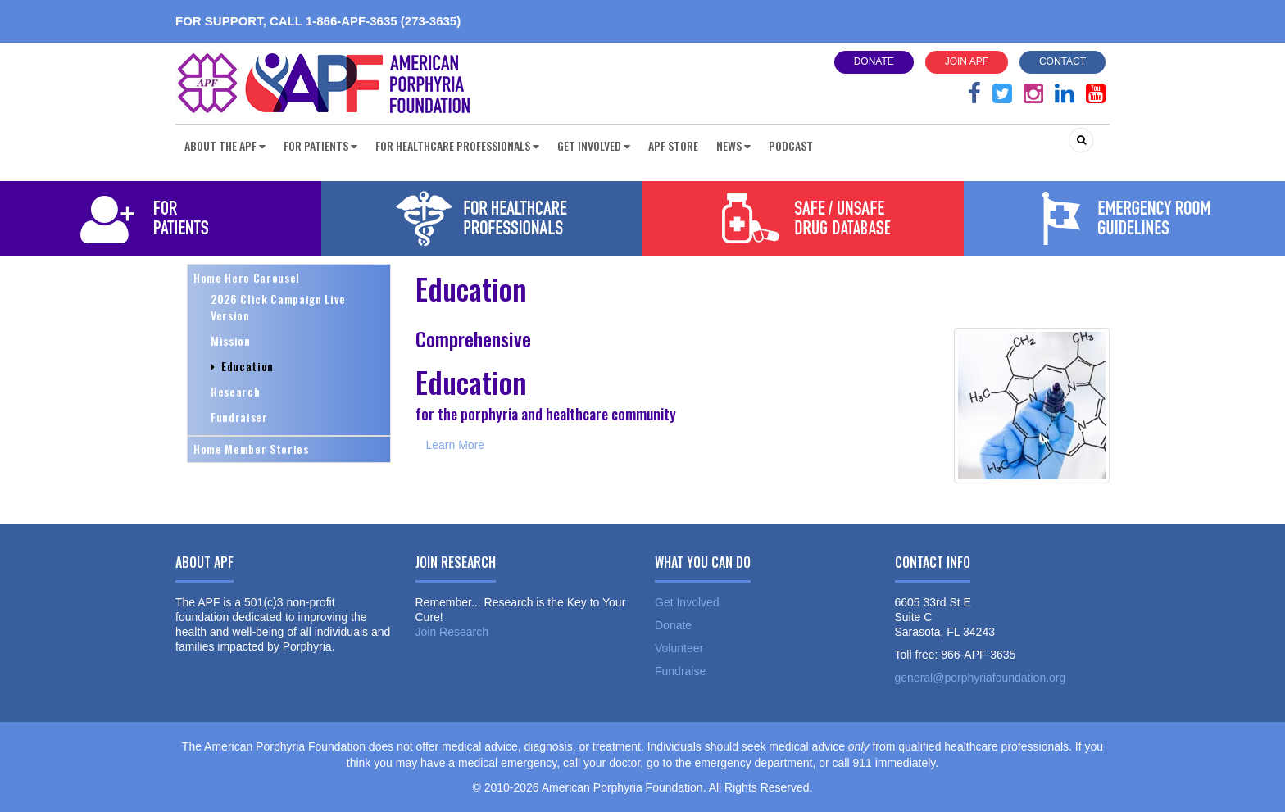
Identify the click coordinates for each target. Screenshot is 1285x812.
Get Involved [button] (593, 145)
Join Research (452, 631)
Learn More (455, 444)
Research (235, 391)
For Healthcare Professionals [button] (457, 145)
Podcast (791, 145)
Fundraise (680, 671)
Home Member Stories (251, 448)
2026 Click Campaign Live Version (278, 307)
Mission (231, 340)
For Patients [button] (320, 145)
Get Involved (687, 602)
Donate (874, 61)
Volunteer (679, 648)
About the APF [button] (225, 145)
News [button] (733, 145)
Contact (1062, 61)
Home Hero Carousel (246, 277)
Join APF (966, 61)
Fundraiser (239, 416)
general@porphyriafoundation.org (980, 677)
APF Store (673, 145)
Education (242, 365)
